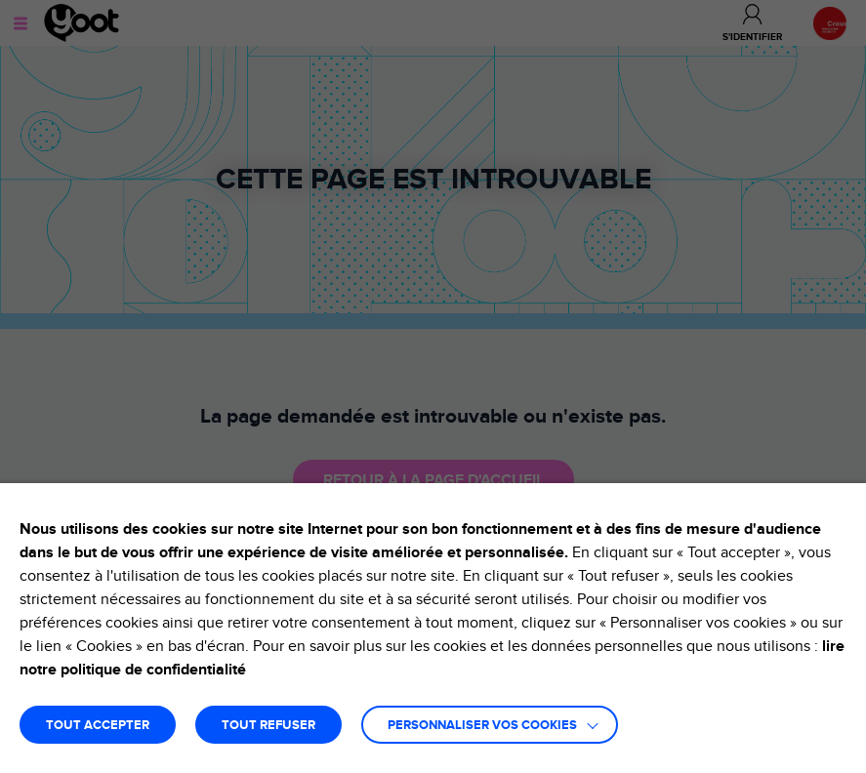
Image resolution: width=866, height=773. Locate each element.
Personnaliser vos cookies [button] (482, 725)
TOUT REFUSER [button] (268, 725)
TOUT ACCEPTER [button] (97, 725)
